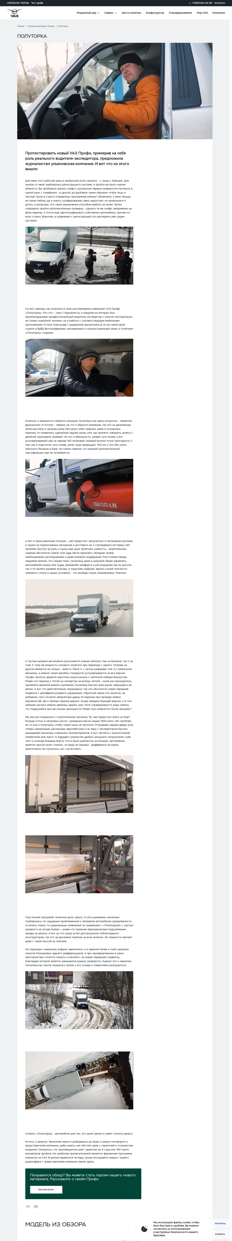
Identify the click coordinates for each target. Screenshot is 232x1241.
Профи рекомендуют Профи (41, 26)
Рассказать (46, 1189)
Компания (219, 12)
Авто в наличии (131, 12)
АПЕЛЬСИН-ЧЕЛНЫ (18, 3)
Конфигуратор (155, 12)
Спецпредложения (180, 12)
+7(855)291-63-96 (202, 3)
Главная (20, 26)
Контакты (219, 3)
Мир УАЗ (202, 12)
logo (18, 13)
